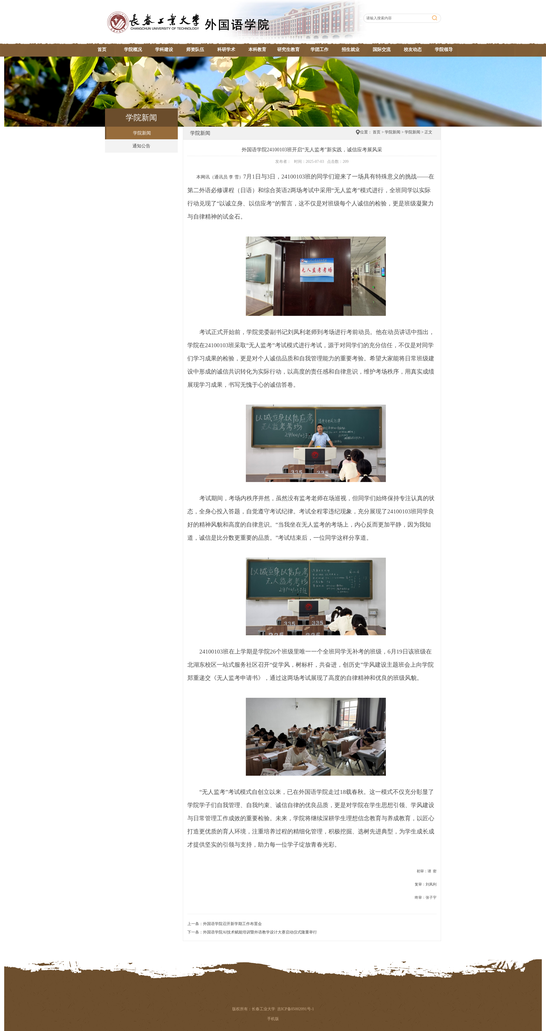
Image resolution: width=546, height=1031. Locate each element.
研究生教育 (288, 49)
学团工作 (319, 49)
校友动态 (413, 49)
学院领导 (444, 49)
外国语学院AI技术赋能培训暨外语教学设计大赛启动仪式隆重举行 (260, 932)
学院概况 (133, 49)
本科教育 (257, 49)
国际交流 (382, 49)
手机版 (273, 1019)
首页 (101, 49)
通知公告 (141, 145)
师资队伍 (195, 49)
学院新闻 (142, 133)
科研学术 (226, 49)
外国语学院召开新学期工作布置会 (232, 924)
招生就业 (351, 49)
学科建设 (164, 49)
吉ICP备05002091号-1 (295, 1009)
